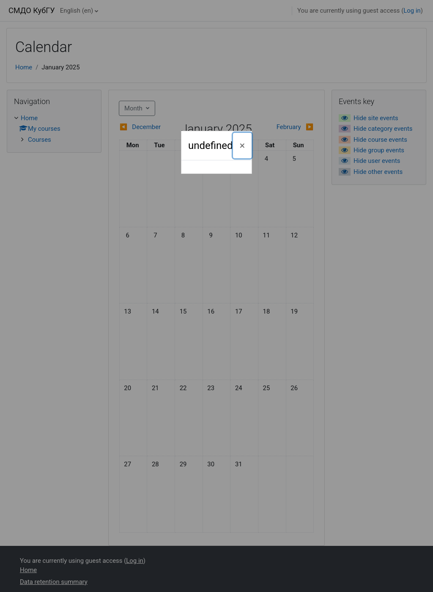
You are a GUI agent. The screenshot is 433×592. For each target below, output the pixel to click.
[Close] (242, 145)
